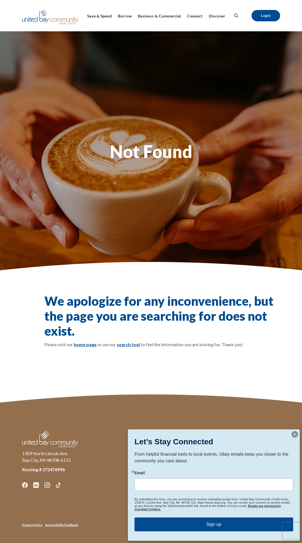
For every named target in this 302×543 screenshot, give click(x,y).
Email (139, 473)
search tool (128, 344)
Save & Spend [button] (99, 16)
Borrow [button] (125, 16)
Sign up (213, 524)
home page (85, 344)
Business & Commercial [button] (159, 16)
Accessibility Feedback (61, 525)
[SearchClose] (236, 15)
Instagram (47, 485)
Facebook (25, 485)
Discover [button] (217, 16)
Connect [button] (195, 16)
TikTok (58, 485)
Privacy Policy (32, 525)
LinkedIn (36, 485)
